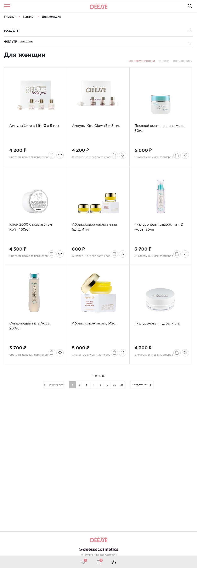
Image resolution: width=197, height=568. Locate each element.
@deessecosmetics (98, 549)
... (107, 385)
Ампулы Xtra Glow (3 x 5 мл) (96, 125)
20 (114, 385)
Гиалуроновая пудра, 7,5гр (157, 323)
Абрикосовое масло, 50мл (94, 323)
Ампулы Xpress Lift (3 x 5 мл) (34, 125)
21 (121, 385)
